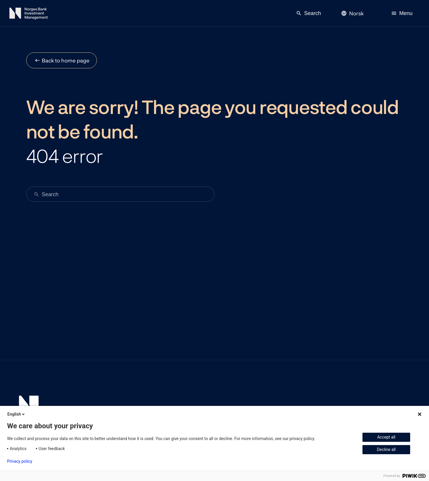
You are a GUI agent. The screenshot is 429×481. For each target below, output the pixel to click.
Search (308, 13)
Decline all (386, 449)
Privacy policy (19, 461)
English (16, 414)
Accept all (386, 437)
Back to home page (66, 60)
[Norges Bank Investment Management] (28, 15)
